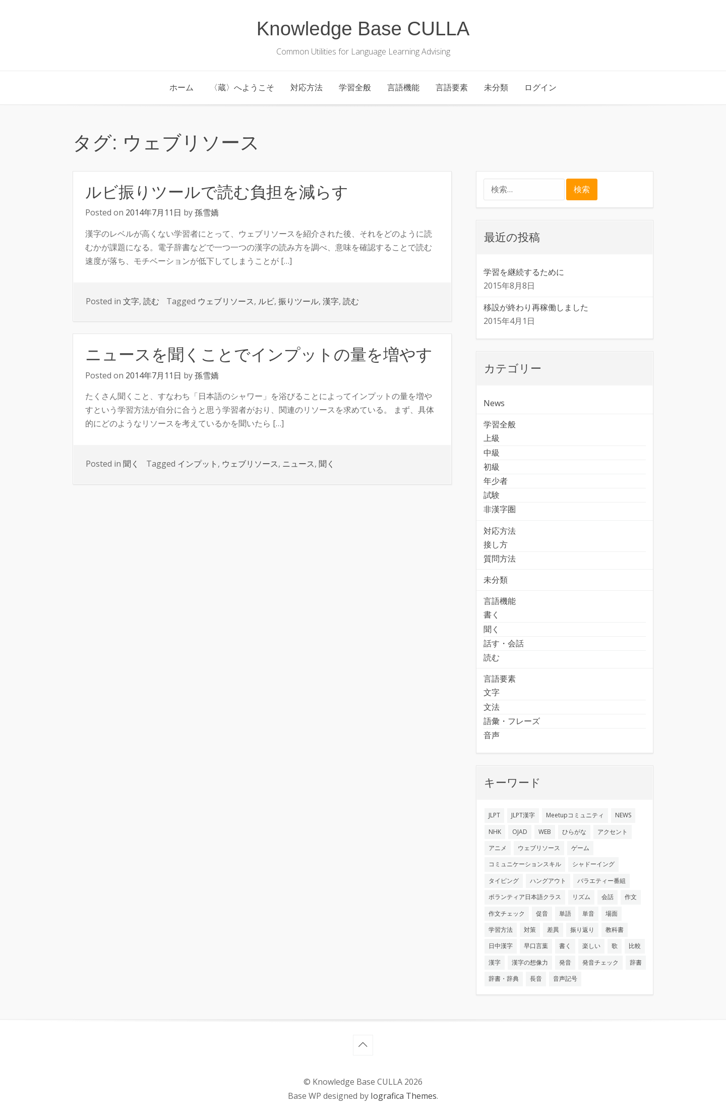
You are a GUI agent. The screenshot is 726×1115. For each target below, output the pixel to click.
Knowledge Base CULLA (363, 28)
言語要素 (452, 87)
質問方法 (499, 558)
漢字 (331, 301)
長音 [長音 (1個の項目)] (536, 978)
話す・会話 (503, 643)
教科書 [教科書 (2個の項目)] (615, 929)
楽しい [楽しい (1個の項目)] (591, 945)
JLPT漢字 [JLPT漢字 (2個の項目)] (523, 815)
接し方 (495, 544)
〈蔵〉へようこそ (242, 87)
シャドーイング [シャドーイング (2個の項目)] (593, 864)
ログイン (540, 87)
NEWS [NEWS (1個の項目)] (623, 815)
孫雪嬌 (207, 212)
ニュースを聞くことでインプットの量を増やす (259, 355)
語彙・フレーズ (511, 721)
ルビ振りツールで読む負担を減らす (216, 192)
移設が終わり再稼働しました (535, 307)
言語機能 (403, 87)
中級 (491, 452)
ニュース (298, 463)
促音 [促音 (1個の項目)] (542, 913)
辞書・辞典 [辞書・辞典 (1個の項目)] (504, 978)
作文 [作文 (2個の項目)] (631, 897)
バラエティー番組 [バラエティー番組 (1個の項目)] (601, 880)
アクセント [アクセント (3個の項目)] (612, 831)
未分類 (496, 87)
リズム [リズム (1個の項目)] (581, 897)
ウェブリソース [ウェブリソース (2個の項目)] (539, 848)
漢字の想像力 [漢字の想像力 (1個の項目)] (530, 962)
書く (491, 614)
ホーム (181, 87)
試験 (491, 494)
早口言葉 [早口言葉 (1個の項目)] (536, 945)
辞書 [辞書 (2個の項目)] (636, 962)
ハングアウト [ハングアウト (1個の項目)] (548, 880)
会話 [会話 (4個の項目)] (607, 897)
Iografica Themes (404, 1095)
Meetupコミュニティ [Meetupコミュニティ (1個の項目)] (575, 815)
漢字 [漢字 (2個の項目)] (495, 962)
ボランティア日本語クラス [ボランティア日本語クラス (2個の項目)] (525, 897)
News (494, 403)
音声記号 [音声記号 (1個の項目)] (565, 978)
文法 (491, 706)
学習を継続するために (523, 271)
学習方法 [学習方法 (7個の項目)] (501, 929)
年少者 (495, 480)
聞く (131, 463)
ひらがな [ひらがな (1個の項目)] (574, 831)
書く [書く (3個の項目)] (565, 945)
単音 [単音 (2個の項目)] (588, 913)
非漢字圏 (499, 509)
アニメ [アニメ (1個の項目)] (498, 848)
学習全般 (355, 87)
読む (151, 301)
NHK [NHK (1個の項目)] (495, 831)
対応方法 (306, 87)
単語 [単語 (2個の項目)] (565, 913)
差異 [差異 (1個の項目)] (553, 929)
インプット (197, 463)
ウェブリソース (226, 301)
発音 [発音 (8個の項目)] (565, 962)
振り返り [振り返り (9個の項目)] (582, 929)
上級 (491, 437)
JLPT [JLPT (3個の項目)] (494, 815)
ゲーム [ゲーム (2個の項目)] (580, 848)
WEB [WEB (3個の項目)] (544, 831)
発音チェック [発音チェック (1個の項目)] (600, 962)
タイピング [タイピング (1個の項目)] (504, 880)
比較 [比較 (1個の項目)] (635, 945)
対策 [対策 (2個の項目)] (530, 929)
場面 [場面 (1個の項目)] (612, 913)
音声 (491, 735)
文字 (131, 301)
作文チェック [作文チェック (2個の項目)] (507, 913)
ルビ (266, 301)
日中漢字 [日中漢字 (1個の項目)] (501, 945)
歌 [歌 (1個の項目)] (615, 945)
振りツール (298, 301)
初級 (491, 466)
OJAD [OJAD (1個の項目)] (519, 831)
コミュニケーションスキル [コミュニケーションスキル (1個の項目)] (525, 864)
